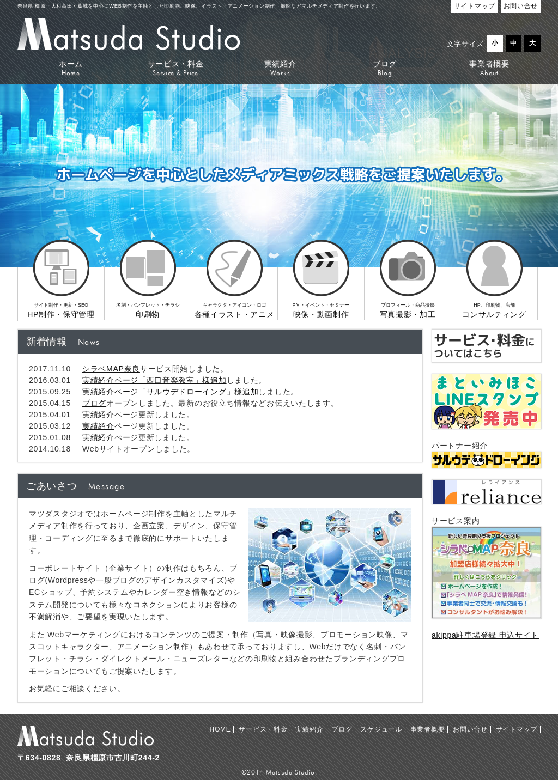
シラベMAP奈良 (111, 368)
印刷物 (148, 293)
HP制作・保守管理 (61, 293)
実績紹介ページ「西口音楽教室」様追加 (154, 380)
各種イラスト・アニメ (234, 293)
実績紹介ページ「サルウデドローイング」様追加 (170, 391)
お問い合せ (470, 729)
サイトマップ (516, 729)
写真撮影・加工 (408, 293)
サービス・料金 (175, 67)
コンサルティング (494, 293)
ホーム (71, 67)
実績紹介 (280, 67)
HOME (220, 729)
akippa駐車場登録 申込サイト (485, 635)
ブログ (384, 67)
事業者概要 (489, 67)
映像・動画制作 (321, 293)
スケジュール (381, 729)
